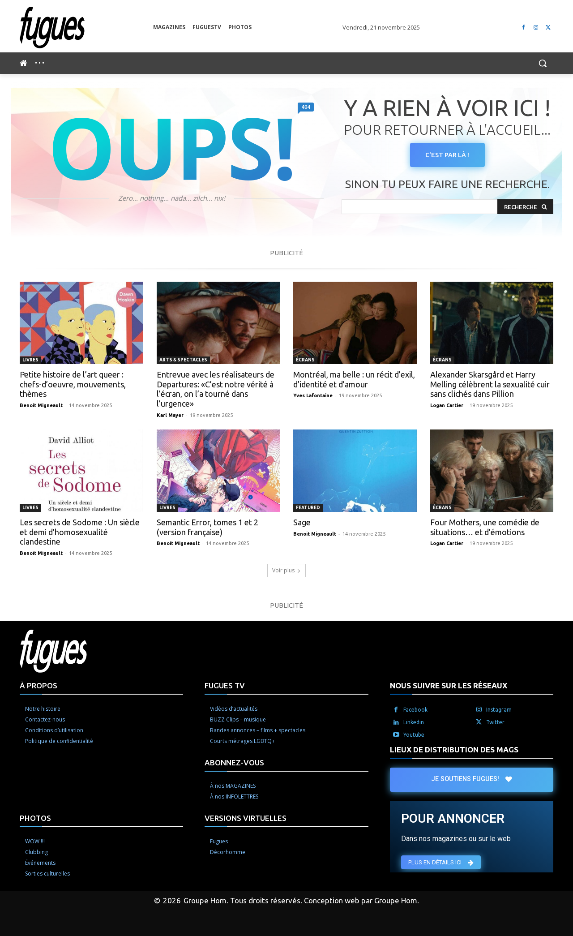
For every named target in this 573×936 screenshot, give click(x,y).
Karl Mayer (170, 415)
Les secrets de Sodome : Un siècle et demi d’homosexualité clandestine (80, 532)
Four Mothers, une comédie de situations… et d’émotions (484, 527)
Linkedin (413, 722)
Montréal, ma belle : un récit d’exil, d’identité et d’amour (354, 379)
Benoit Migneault (41, 405)
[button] (542, 63)
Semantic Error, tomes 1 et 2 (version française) (207, 527)
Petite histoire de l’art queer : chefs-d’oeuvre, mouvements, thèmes (73, 384)
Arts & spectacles (183, 359)
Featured (308, 507)
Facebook (415, 710)
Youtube (413, 735)
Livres (30, 359)
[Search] (525, 207)
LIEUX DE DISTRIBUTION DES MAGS (454, 749)
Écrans (305, 359)
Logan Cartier (446, 405)
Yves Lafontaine (313, 395)
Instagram (499, 710)
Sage (302, 522)
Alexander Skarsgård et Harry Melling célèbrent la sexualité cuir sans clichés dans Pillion (490, 384)
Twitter (495, 722)
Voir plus (286, 570)
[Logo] (86, 27)
